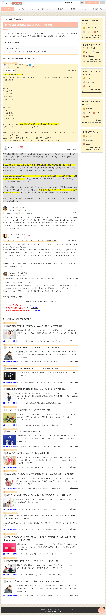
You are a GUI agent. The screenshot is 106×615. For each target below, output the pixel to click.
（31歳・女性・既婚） (18, 273)
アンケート (85, 9)
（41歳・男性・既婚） (17, 64)
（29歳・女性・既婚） (17, 207)
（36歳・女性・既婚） (18, 234)
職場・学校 (7, 9)
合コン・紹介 (20, 9)
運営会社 (43, 609)
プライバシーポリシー (59, 609)
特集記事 (72, 9)
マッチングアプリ (33, 9)
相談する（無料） (92, 2)
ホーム (37, 609)
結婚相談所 (59, 9)
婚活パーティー (46, 9)
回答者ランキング (98, 9)
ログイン (102, 2)
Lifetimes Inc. (51, 611)
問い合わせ (70, 609)
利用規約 (49, 609)
